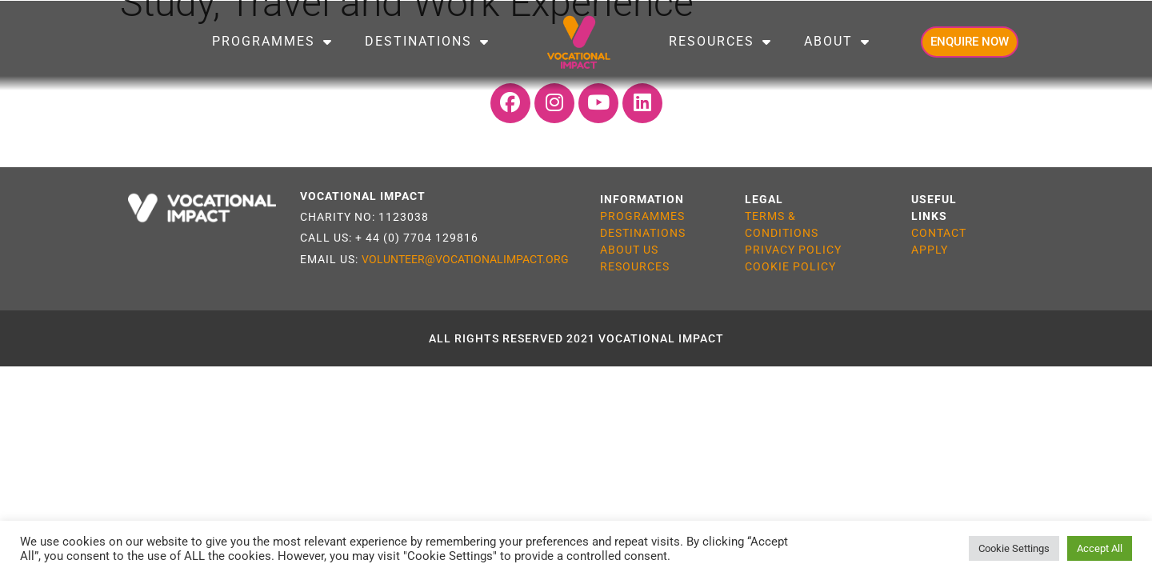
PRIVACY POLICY (793, 249)
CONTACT (938, 232)
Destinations (427, 41)
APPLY (929, 249)
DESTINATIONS (643, 232)
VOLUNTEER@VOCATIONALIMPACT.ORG (465, 259)
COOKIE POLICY (790, 266)
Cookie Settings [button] (1014, 548)
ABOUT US (629, 249)
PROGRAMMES (642, 216)
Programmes (272, 41)
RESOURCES (635, 266)
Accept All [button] (1099, 548)
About (837, 41)
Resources (720, 41)
